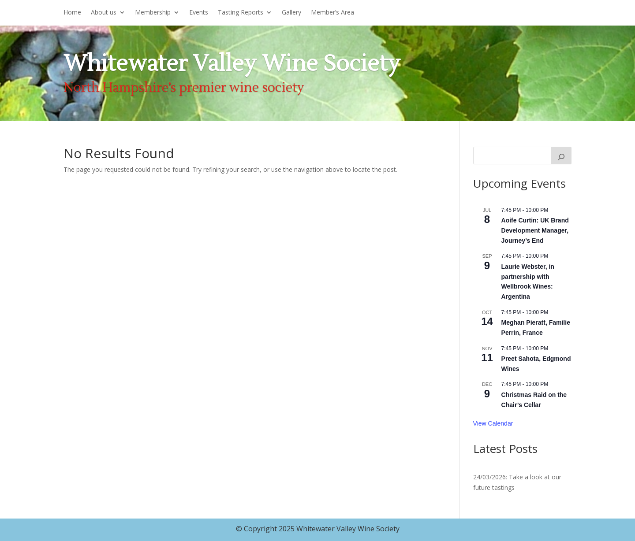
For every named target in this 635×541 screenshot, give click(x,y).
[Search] (561, 155)
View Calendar (493, 423)
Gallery (291, 12)
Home (72, 12)
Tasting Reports (240, 12)
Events (198, 12)
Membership (153, 12)
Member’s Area (332, 12)
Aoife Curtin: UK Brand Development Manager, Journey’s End (535, 230)
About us (103, 12)
